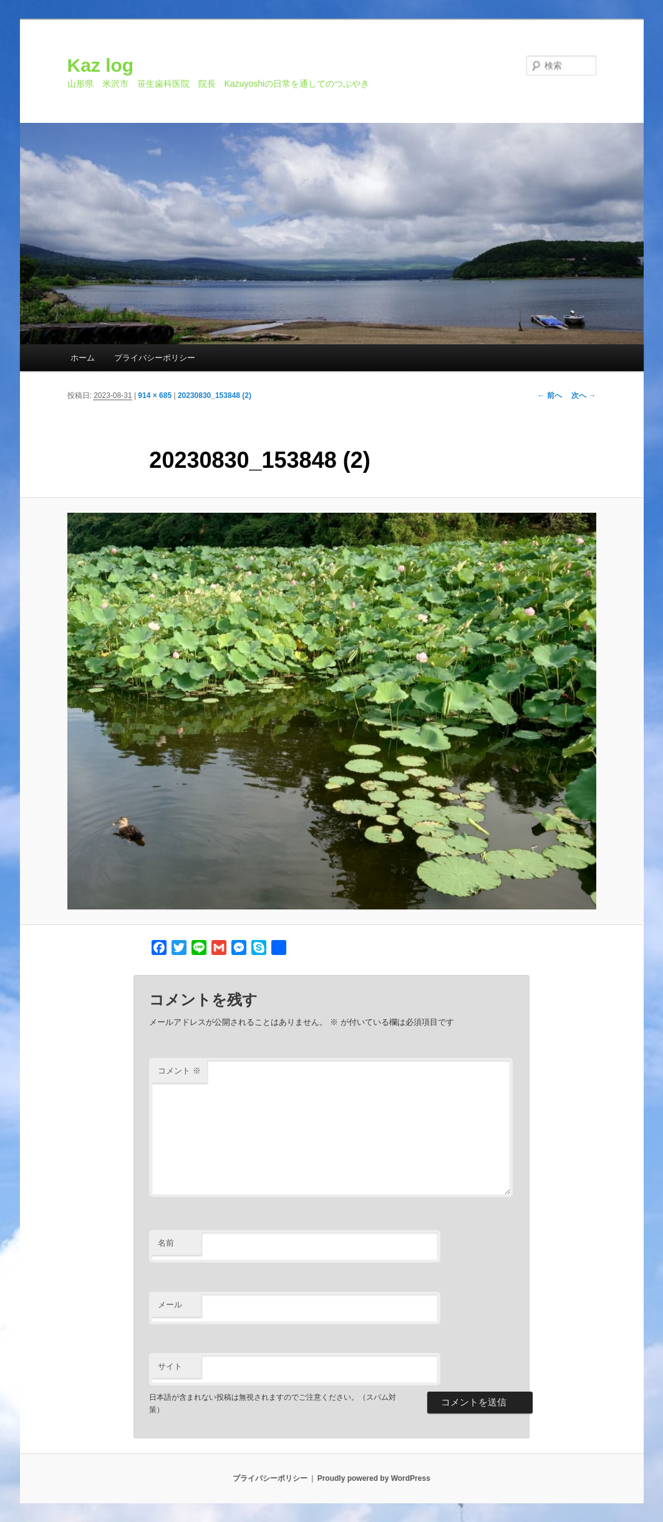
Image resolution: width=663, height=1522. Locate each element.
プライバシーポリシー (154, 357)
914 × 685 (155, 395)
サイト (170, 1366)
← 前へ (550, 395)
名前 (166, 1243)
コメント (179, 1070)
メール (170, 1304)
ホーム (82, 357)
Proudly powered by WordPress (373, 1478)
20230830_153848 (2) (214, 395)
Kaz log (100, 65)
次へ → (583, 395)
